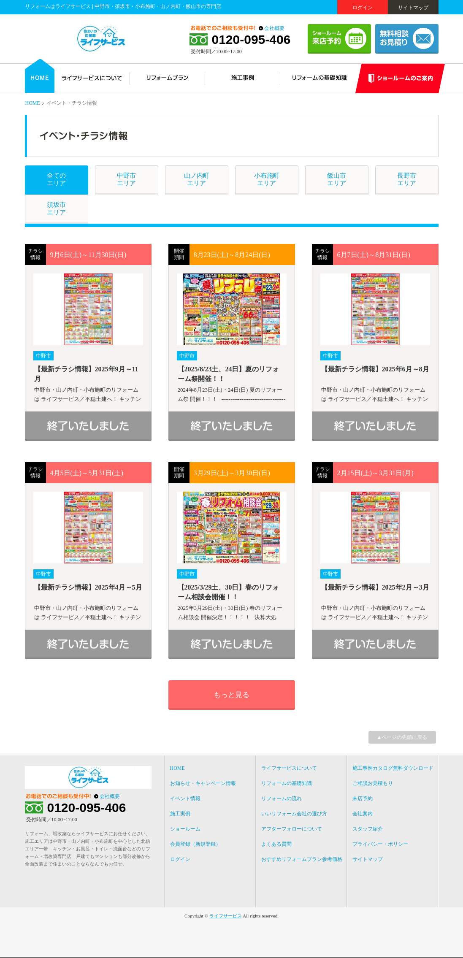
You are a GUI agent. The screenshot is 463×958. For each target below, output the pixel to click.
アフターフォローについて (291, 829)
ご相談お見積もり (372, 783)
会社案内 (362, 814)
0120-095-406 (251, 39)
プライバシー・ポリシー (380, 844)
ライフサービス (225, 915)
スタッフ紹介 (367, 829)
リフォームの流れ (281, 798)
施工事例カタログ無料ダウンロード (392, 768)
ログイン (362, 8)
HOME (32, 103)
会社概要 (274, 28)
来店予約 (362, 798)
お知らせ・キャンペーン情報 (203, 783)
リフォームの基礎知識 (286, 783)
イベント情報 (185, 798)
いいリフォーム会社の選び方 (294, 814)
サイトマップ (413, 8)
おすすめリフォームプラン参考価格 (301, 859)
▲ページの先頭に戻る (402, 737)
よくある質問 (276, 844)
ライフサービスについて (289, 768)
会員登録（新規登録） (195, 844)
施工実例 (180, 814)
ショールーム (185, 829)
